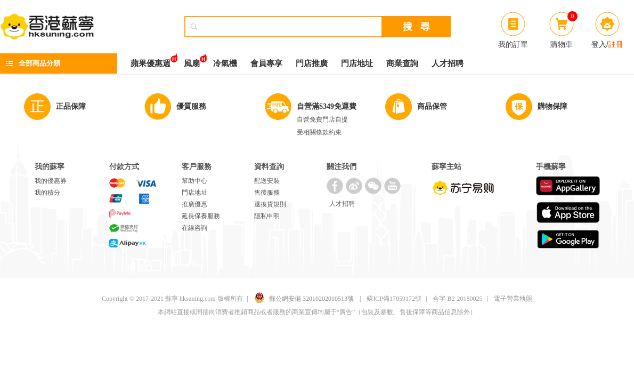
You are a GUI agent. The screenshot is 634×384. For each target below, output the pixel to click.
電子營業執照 (513, 298)
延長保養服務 (201, 216)
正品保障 (71, 106)
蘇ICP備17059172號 (394, 298)
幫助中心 (194, 181)
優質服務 (191, 106)
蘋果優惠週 (150, 60)
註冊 (615, 44)
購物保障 (552, 106)
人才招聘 (448, 63)
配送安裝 (267, 181)
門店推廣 (312, 63)
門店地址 (357, 63)
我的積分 (47, 192)
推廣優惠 (194, 204)
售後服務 (267, 192)
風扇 (192, 60)
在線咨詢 (194, 227)
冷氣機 (225, 63)
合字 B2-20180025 (457, 298)
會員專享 (266, 63)
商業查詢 (402, 63)
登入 (598, 44)
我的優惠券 (51, 181)
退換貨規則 (270, 204)
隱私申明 (267, 216)
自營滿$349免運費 (326, 106)
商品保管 (432, 106)
